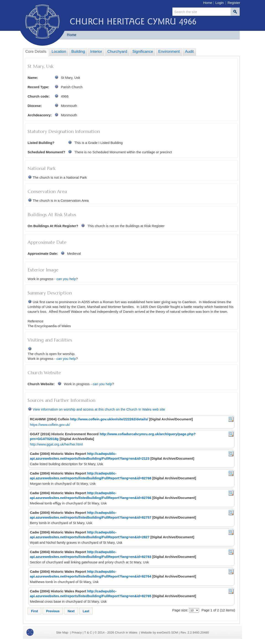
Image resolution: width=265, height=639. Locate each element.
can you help (66, 279)
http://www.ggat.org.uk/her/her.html (56, 444)
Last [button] (86, 611)
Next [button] (71, 611)
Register (234, 3)
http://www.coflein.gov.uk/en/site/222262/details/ (109, 419)
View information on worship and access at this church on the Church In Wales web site (99, 409)
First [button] (34, 611)
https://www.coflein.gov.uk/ (50, 425)
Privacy (77, 632)
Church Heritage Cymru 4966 (133, 21)
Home (207, 3)
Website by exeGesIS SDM (159, 632)
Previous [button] (53, 611)
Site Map (62, 632)
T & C (88, 632)
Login (219, 3)
